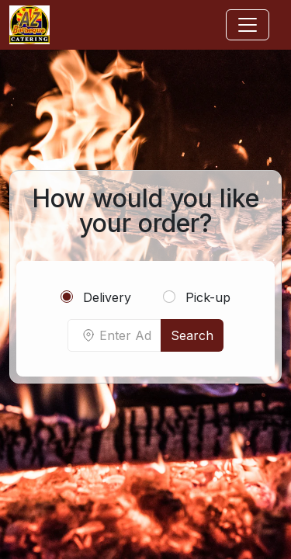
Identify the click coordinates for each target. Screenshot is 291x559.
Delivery (96, 297)
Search (192, 335)
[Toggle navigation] (247, 24)
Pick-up (196, 297)
